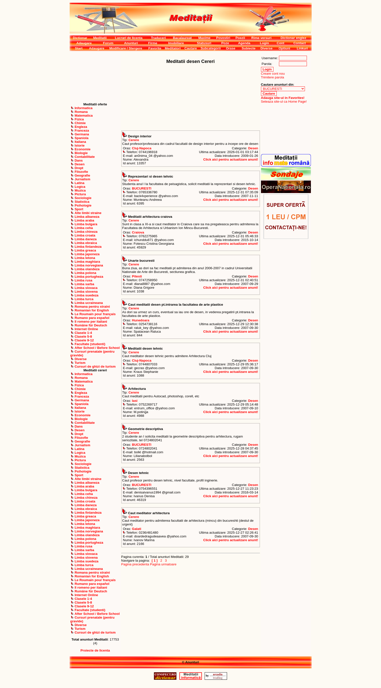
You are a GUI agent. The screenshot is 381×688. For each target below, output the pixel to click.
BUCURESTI (141, 188)
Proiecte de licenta (95, 650)
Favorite (154, 48)
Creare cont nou (273, 73)
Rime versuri (261, 38)
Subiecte (248, 48)
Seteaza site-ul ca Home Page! (284, 101)
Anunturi (131, 43)
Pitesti (137, 276)
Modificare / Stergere (125, 48)
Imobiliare (176, 43)
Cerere (133, 140)
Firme (152, 43)
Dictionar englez (293, 38)
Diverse (266, 48)
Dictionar (80, 38)
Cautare (190, 48)
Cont (280, 43)
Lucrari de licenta (128, 38)
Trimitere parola (272, 77)
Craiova (138, 232)
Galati (136, 529)
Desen (253, 148)
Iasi (134, 401)
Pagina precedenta (135, 564)
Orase (230, 48)
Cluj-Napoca (141, 148)
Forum (108, 43)
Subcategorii (211, 48)
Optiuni (284, 48)
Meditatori (173, 48)
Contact (299, 43)
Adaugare (84, 43)
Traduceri (158, 38)
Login (264, 43)
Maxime (204, 38)
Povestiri (223, 38)
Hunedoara (140, 320)
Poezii (240, 38)
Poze (225, 43)
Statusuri (204, 43)
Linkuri (302, 48)
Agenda (244, 43)
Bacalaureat (182, 38)
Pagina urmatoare (163, 564)
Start (78, 48)
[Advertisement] (95, 77)
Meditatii (100, 38)
